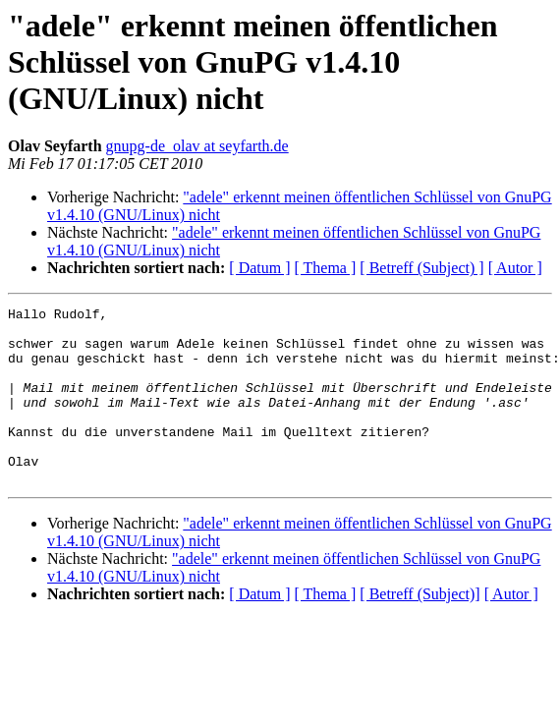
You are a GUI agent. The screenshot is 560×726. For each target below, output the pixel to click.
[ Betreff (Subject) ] (421, 267)
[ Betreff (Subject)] (419, 629)
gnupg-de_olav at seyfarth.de (197, 146)
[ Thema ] (326, 267)
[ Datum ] (259, 267)
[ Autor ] (515, 267)
